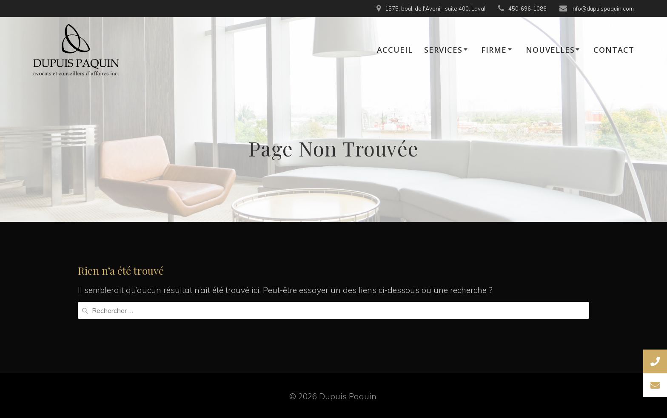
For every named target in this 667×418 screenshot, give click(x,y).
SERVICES (443, 50)
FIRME (494, 50)
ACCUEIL (395, 50)
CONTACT (613, 50)
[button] (655, 385)
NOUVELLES (550, 50)
